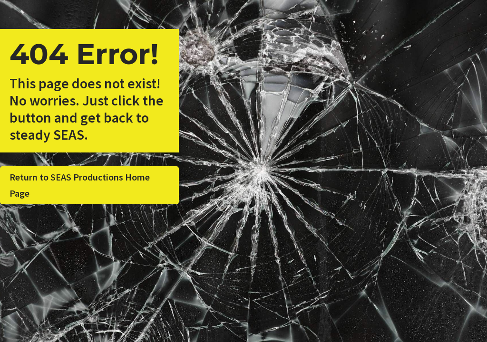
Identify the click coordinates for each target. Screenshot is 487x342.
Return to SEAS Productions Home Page (80, 185)
